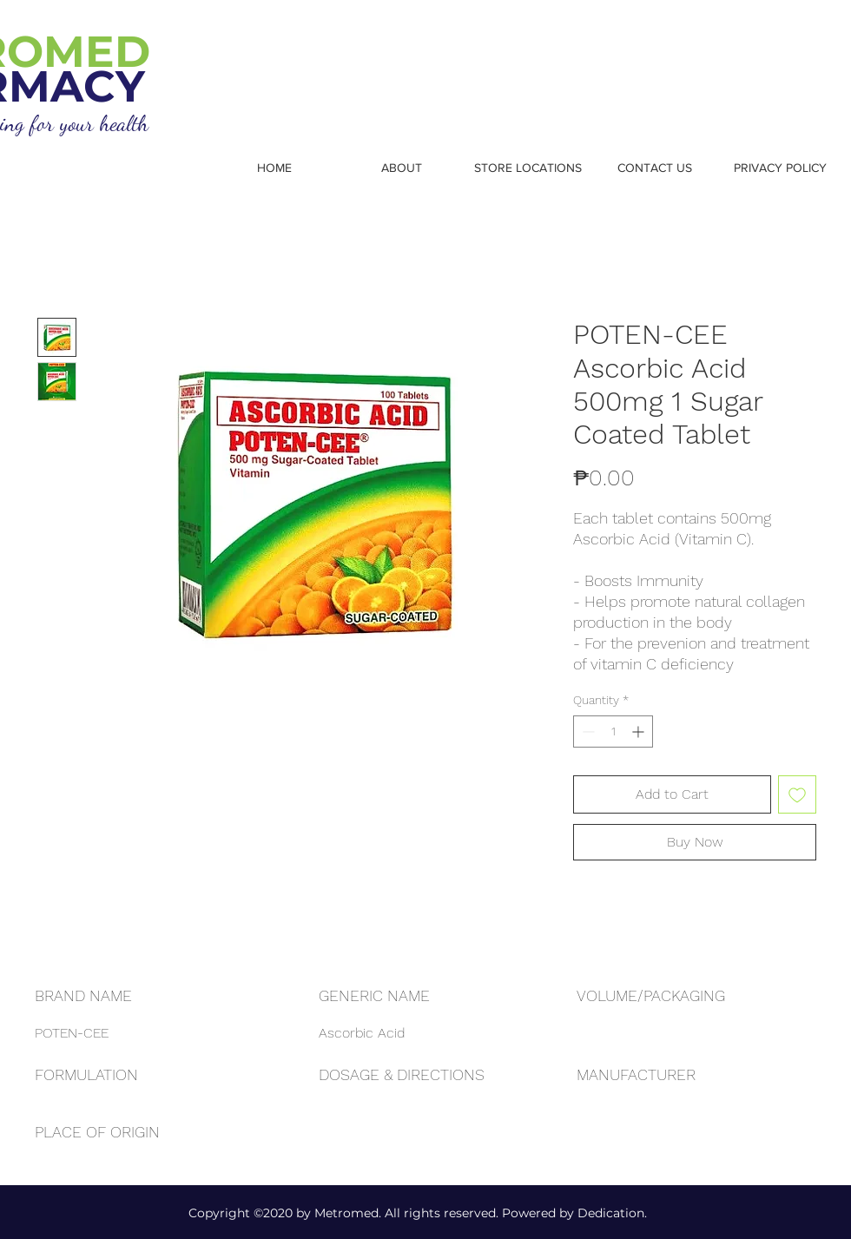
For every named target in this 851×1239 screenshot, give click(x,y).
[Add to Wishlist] (797, 794)
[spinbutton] (613, 731)
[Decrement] (586, 731)
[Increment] (639, 731)
